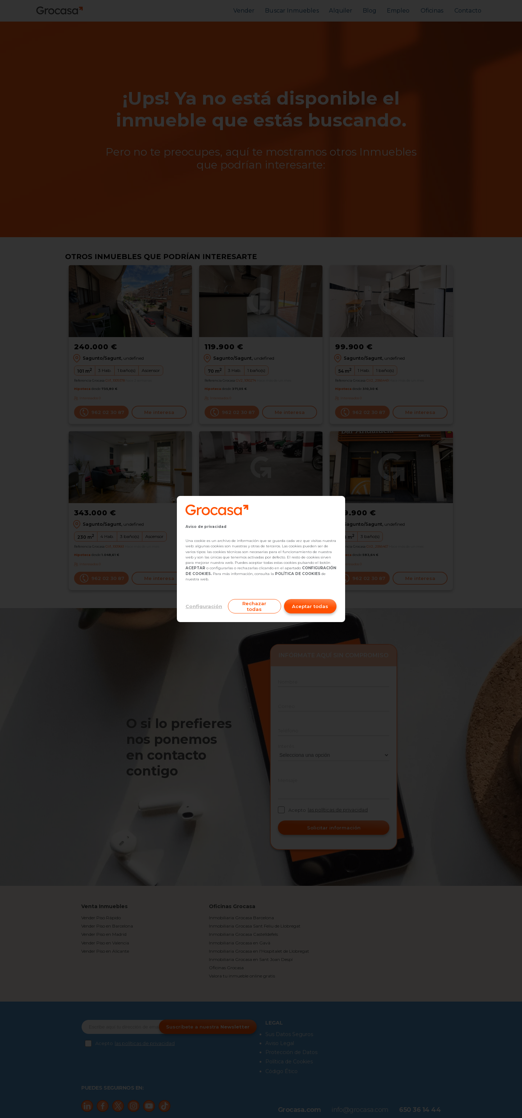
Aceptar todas (310, 606)
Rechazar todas (254, 606)
